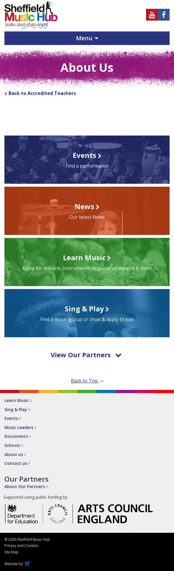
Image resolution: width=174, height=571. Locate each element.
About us (13, 454)
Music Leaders (18, 427)
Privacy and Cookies (21, 545)
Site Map (11, 552)
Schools (12, 445)
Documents (16, 436)
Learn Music (16, 400)
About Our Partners (24, 486)
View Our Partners (86, 354)
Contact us (15, 463)
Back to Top (87, 381)
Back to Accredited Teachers (42, 93)
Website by (17, 563)
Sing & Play (15, 409)
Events (11, 418)
